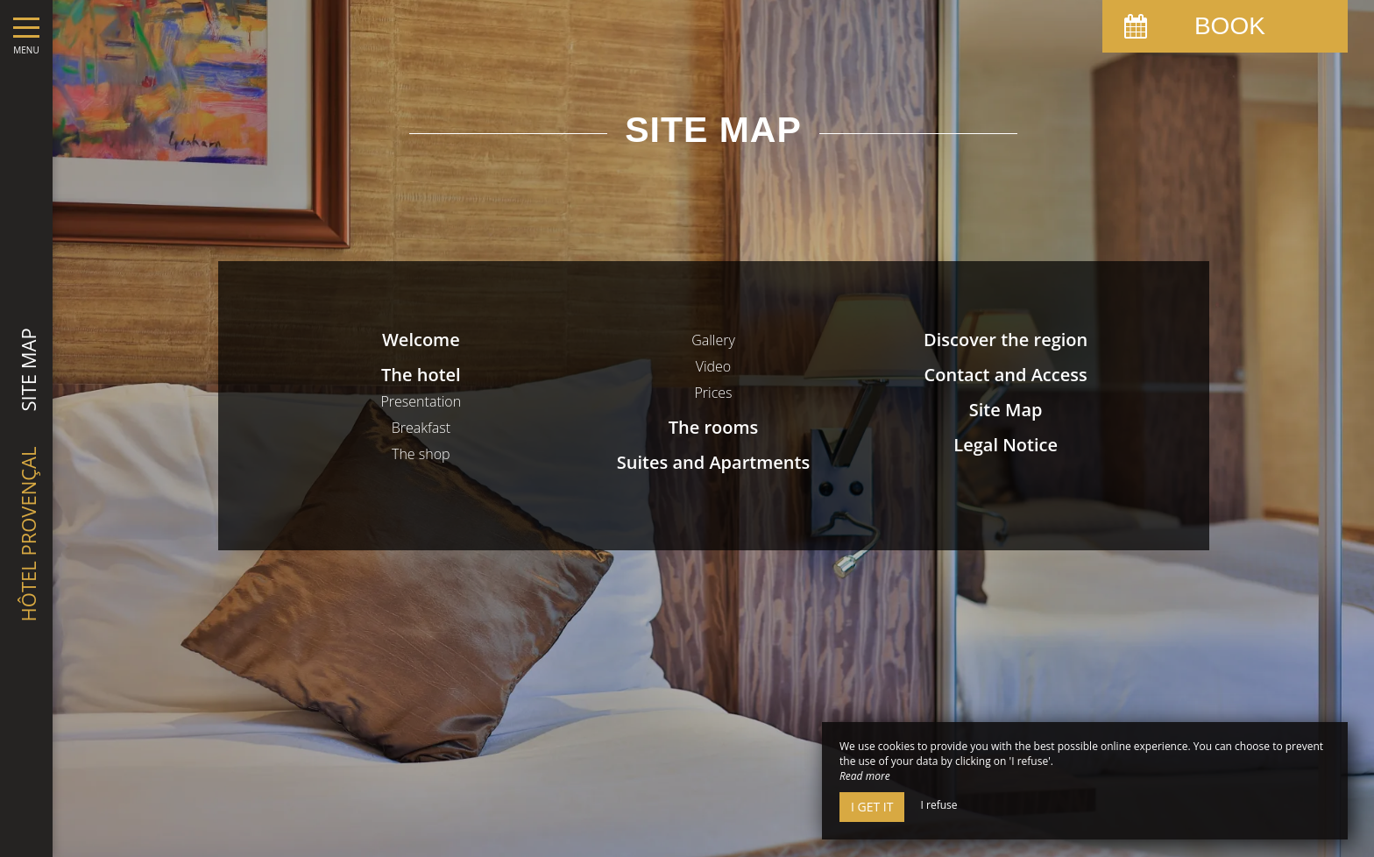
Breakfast (421, 427)
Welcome (421, 339)
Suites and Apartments (713, 462)
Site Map (1006, 409)
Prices (713, 392)
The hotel (421, 374)
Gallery (713, 340)
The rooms (714, 427)
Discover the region (1005, 339)
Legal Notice (1005, 445)
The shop (421, 454)
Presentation (420, 401)
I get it (872, 806)
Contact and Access (1005, 374)
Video (714, 366)
